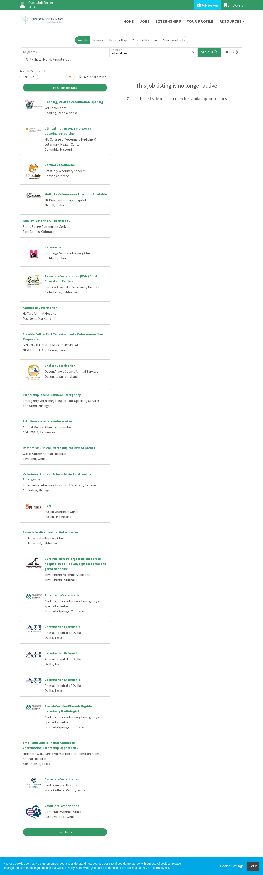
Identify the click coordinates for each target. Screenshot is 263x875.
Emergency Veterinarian (63, 595)
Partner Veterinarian (60, 165)
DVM (48, 506)
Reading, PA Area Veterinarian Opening (74, 102)
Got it (253, 866)
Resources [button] (230, 21)
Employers (233, 5)
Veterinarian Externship (62, 627)
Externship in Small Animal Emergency (52, 395)
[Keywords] (65, 52)
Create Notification (92, 77)
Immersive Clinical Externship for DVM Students (59, 448)
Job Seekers (208, 5)
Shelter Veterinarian (60, 365)
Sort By (27, 77)
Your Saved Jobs (174, 40)
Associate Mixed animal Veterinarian (50, 532)
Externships (168, 21)
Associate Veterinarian (40, 307)
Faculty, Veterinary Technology (46, 220)
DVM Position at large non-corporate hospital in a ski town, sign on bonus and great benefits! (75, 564)
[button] (231, 52)
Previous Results (65, 88)
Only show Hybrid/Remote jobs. (48, 59)
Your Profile (200, 21)
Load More (64, 832)
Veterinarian (54, 247)
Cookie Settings (231, 866)
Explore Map (118, 40)
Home (128, 21)
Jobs (145, 21)
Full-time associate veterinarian (47, 421)
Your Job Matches (144, 40)
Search (82, 40)
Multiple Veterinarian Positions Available (76, 194)
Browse (98, 40)
